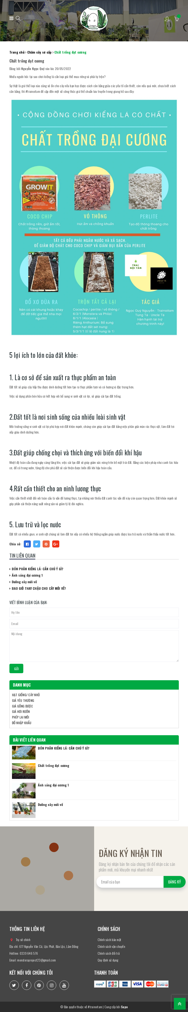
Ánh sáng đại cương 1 (27, 575)
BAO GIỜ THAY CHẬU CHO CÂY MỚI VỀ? (39, 588)
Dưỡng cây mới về (24, 581)
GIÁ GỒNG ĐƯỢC (22, 705)
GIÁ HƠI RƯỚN (21, 711)
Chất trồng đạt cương (53, 765)
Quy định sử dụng (108, 959)
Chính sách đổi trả (109, 953)
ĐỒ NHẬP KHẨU (22, 722)
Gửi (16, 668)
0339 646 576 (29, 953)
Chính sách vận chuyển (111, 946)
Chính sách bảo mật (109, 939)
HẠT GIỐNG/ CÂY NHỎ (26, 694)
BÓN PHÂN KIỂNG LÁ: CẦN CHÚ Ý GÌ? (37, 568)
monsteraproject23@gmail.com (36, 959)
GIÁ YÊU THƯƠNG (23, 700)
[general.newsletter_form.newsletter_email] (141, 882)
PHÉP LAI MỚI (20, 717)
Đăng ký (174, 882)
